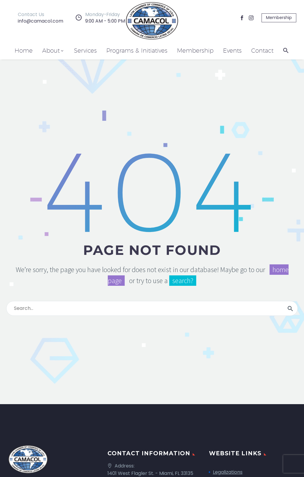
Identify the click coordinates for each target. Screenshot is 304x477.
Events (232, 50)
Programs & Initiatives (136, 50)
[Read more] (35, 17)
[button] (285, 50)
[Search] (152, 308)
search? (182, 280)
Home (24, 50)
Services (85, 50)
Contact (262, 50)
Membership (279, 18)
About (53, 50)
